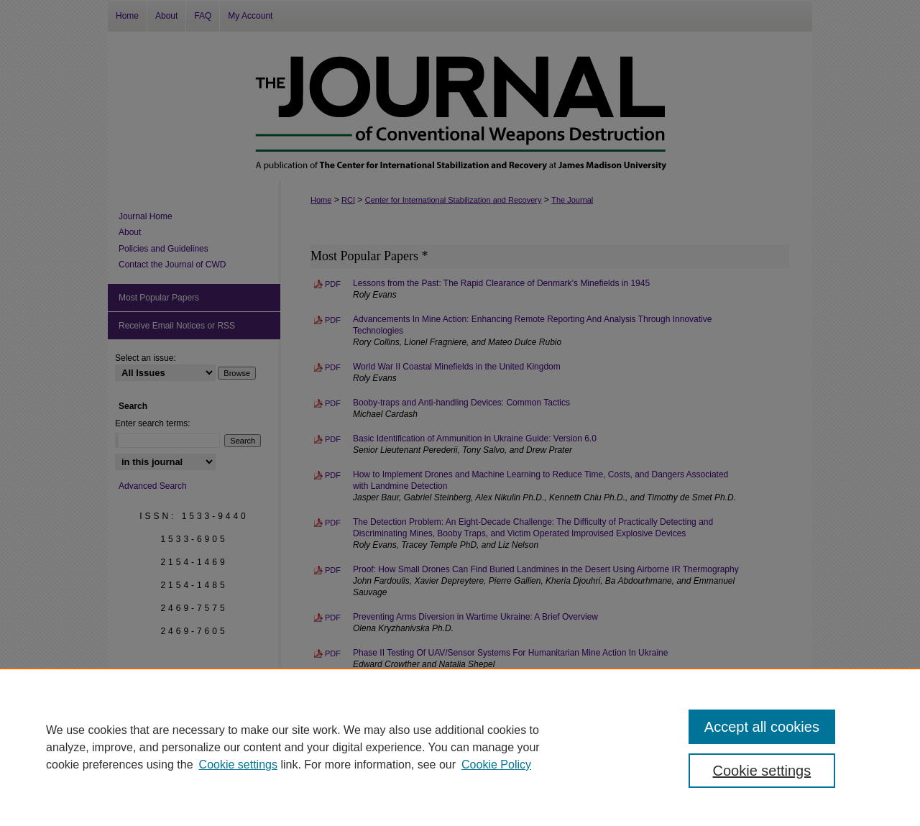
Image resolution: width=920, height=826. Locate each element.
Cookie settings (238, 764)
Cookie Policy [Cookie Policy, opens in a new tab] (496, 764)
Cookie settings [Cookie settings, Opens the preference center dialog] (762, 771)
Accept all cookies (761, 727)
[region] (460, 747)
